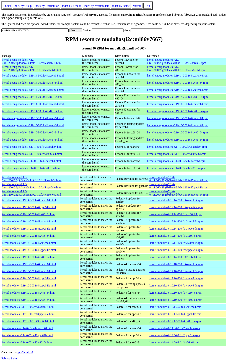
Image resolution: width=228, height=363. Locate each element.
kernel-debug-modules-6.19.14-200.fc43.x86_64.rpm (177, 96)
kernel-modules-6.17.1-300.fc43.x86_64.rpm (175, 321)
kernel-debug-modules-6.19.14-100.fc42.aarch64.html (33, 104)
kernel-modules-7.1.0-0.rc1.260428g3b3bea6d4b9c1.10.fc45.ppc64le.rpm (178, 186)
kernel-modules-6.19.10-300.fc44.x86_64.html (28, 292)
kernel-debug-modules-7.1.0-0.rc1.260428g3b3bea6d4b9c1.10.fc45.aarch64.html (31, 61)
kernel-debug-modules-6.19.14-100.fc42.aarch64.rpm (177, 104)
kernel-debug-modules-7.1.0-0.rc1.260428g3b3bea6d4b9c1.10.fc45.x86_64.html (31, 68)
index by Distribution (47, 5)
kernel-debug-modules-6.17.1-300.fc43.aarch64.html (32, 146)
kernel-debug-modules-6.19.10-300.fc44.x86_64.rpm (177, 132)
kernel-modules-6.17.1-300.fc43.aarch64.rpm (175, 306)
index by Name (121, 5)
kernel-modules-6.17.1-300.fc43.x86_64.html (28, 321)
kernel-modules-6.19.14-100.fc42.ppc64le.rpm (176, 249)
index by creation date (96, 5)
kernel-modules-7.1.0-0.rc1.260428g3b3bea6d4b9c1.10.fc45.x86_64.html (31, 193)
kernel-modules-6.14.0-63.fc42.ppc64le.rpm (174, 335)
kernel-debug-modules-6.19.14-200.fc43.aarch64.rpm (177, 89)
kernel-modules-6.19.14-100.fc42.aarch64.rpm (176, 242)
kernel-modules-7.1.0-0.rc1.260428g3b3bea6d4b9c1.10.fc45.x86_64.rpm (178, 193)
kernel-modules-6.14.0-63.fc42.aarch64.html (27, 328)
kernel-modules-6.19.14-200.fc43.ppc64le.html (29, 228)
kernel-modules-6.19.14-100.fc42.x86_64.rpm (175, 257)
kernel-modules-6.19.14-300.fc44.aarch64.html (29, 200)
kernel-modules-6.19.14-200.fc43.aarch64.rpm (176, 221)
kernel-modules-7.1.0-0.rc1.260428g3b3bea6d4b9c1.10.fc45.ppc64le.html (31, 186)
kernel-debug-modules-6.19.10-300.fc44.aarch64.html (33, 118)
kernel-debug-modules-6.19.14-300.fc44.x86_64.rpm (177, 82)
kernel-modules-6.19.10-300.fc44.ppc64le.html (29, 278)
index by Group (23, 5)
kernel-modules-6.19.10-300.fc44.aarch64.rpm (176, 264)
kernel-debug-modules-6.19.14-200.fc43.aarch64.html (33, 89)
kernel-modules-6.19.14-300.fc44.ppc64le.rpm (176, 207)
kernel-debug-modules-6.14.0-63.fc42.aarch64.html (31, 160)
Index (7, 5)
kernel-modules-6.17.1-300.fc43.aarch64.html (28, 306)
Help (147, 5)
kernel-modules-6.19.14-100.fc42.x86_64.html (28, 257)
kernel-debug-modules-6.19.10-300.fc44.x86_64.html (32, 132)
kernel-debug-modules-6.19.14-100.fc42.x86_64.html (32, 111)
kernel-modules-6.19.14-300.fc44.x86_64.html (28, 214)
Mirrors (137, 5)
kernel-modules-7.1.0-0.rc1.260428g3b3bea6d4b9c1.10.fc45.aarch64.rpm (178, 179)
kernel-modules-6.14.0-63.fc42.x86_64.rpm (174, 342)
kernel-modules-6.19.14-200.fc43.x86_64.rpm (175, 235)
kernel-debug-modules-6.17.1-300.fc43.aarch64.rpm (177, 146)
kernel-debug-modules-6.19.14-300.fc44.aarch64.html (33, 75)
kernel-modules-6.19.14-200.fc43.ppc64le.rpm (176, 228)
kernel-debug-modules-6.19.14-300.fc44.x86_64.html (32, 82)
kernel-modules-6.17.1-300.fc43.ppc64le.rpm (175, 313)
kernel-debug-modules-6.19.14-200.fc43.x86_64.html (32, 96)
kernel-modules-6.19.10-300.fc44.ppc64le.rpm (176, 278)
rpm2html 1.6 (25, 352)
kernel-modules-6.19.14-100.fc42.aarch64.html (29, 242)
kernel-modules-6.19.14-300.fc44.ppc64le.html (29, 207)
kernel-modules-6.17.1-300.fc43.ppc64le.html (28, 313)
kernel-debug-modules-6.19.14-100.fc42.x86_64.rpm (177, 111)
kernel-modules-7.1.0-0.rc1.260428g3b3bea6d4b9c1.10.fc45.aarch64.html (31, 179)
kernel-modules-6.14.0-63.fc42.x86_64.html (27, 342)
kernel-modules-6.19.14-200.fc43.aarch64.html (29, 221)
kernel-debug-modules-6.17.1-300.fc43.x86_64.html (32, 153)
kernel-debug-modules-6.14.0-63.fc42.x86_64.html (31, 168)
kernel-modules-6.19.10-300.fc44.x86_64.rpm (175, 292)
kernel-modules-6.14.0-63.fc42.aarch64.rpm (174, 328)
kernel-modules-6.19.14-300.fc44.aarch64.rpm (176, 200)
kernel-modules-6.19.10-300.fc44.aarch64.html (29, 264)
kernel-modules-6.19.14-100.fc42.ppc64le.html (29, 249)
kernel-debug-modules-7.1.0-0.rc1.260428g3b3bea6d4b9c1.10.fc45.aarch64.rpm (176, 61)
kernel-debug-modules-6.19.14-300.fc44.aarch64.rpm (177, 75)
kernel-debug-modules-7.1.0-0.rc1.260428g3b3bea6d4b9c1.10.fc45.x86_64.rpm (176, 68)
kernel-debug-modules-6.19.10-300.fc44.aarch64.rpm (177, 118)
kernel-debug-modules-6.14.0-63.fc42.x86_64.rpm (176, 168)
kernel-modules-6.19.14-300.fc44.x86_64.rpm (175, 214)
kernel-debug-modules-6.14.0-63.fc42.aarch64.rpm (176, 160)
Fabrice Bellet (9, 358)
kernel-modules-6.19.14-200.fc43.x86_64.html (28, 235)
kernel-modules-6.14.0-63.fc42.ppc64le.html (27, 335)
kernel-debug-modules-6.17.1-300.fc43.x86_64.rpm (176, 153)
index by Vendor (71, 5)
